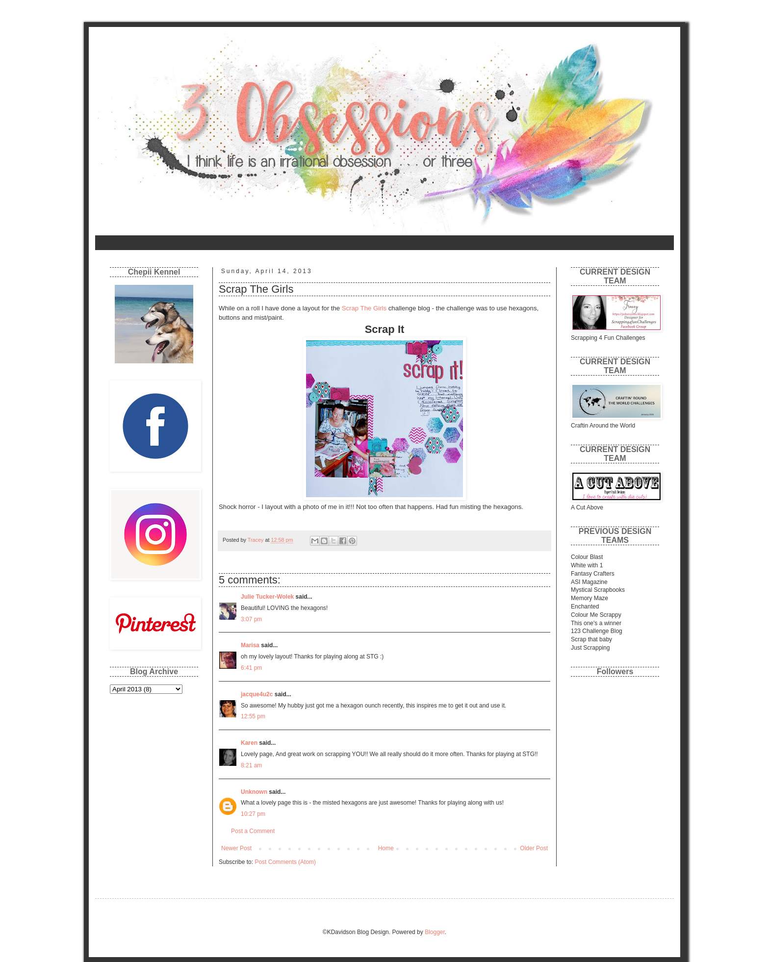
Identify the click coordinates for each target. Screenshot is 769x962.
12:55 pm (253, 716)
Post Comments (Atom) (285, 862)
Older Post (534, 848)
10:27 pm (253, 813)
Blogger (435, 932)
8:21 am (251, 765)
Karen (249, 742)
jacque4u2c (257, 694)
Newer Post (236, 848)
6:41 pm (251, 667)
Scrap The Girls (364, 308)
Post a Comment (253, 831)
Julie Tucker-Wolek (267, 596)
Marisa (250, 645)
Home (109, 242)
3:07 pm (251, 619)
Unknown (254, 791)
